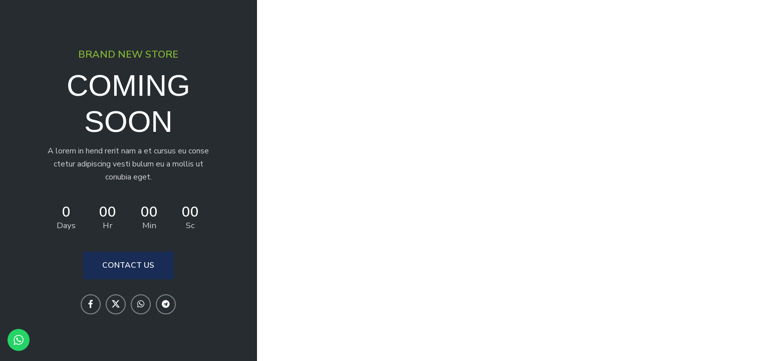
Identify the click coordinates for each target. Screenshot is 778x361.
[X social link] (116, 304)
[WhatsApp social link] (141, 304)
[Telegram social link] (166, 304)
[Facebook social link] (91, 304)
